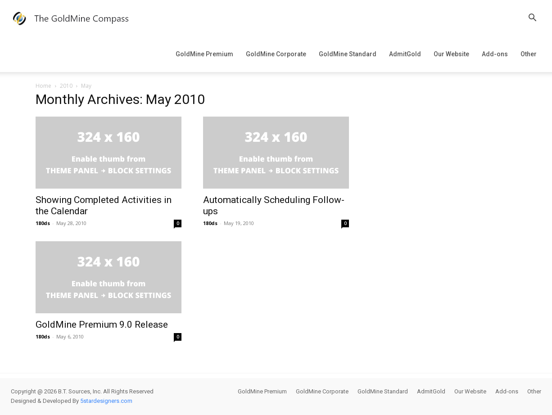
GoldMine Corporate (276, 54)
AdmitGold (405, 54)
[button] (532, 18)
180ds (43, 223)
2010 (66, 86)
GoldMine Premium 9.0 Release (102, 324)
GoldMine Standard (347, 54)
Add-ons (495, 54)
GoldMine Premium (204, 54)
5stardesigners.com (106, 400)
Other (528, 54)
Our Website (451, 54)
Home (43, 86)
